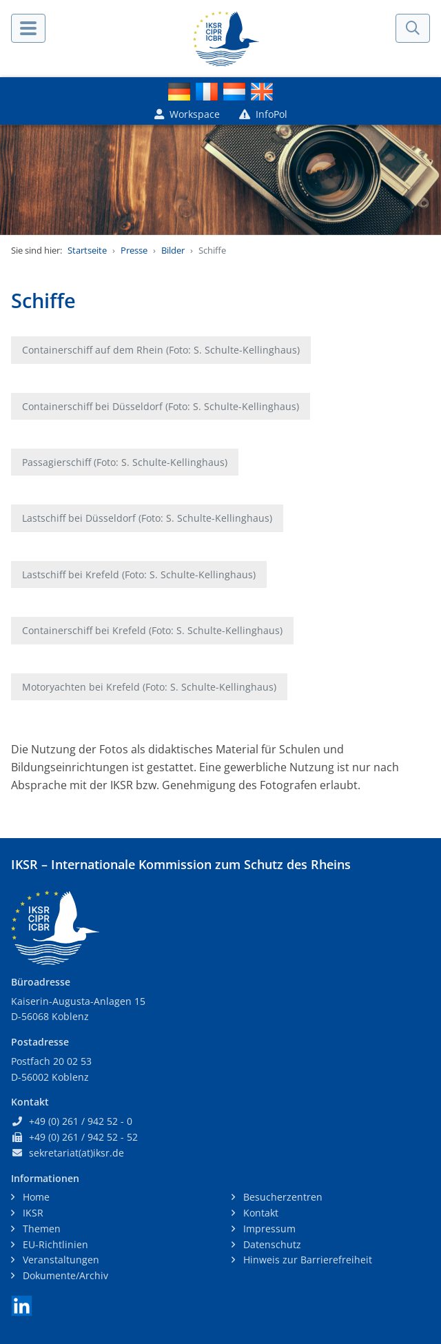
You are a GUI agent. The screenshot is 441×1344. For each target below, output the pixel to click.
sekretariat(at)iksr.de (76, 1152)
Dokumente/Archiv (64, 1275)
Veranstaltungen (59, 1259)
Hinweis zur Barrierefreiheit (306, 1259)
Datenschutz (270, 1244)
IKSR (31, 1212)
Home (35, 1196)
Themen (40, 1228)
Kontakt (259, 1212)
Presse (134, 250)
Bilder (173, 250)
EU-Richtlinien (54, 1244)
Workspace (187, 114)
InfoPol (263, 114)
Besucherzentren (281, 1196)
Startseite (87, 250)
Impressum (268, 1228)
